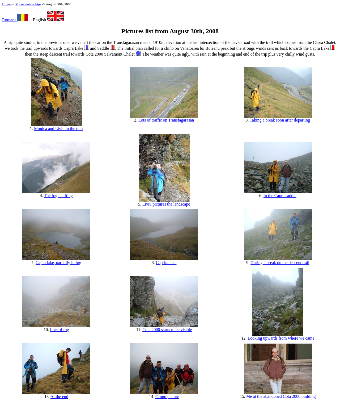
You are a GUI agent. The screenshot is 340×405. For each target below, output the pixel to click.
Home (6, 4)
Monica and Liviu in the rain (58, 128)
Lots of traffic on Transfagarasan (166, 120)
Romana (15, 20)
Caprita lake (166, 262)
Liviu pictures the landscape (166, 204)
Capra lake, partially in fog (58, 262)
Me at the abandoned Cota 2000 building (281, 396)
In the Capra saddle (280, 195)
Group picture (167, 396)
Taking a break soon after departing (280, 120)
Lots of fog (59, 329)
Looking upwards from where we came (281, 338)
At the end (59, 396)
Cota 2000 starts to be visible (167, 329)
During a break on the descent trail (279, 262)
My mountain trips (28, 4)
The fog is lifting (58, 195)
